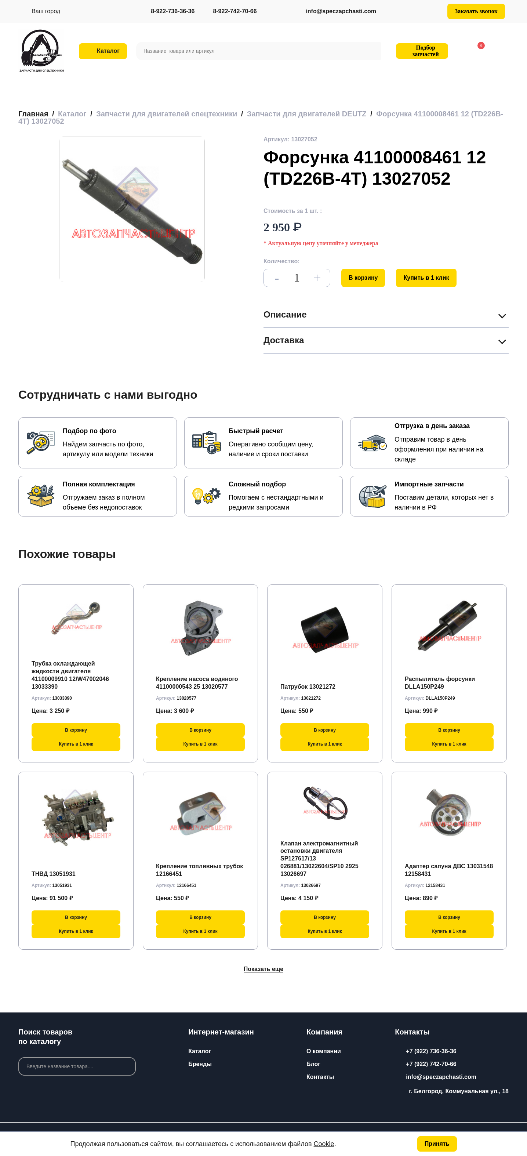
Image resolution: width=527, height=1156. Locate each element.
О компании (323, 1051)
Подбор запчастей (421, 50)
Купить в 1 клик (426, 278)
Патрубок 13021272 (307, 687)
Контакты (320, 1077)
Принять (437, 1144)
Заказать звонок (476, 11)
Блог (313, 1064)
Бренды (200, 1064)
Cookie (324, 1144)
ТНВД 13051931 (54, 874)
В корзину (363, 278)
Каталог (199, 1051)
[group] (132, 209)
